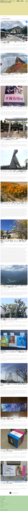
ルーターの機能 (2, 499)
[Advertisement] (14, 9)
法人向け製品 (2, 505)
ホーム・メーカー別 (3, 496)
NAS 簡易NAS (2, 502)
